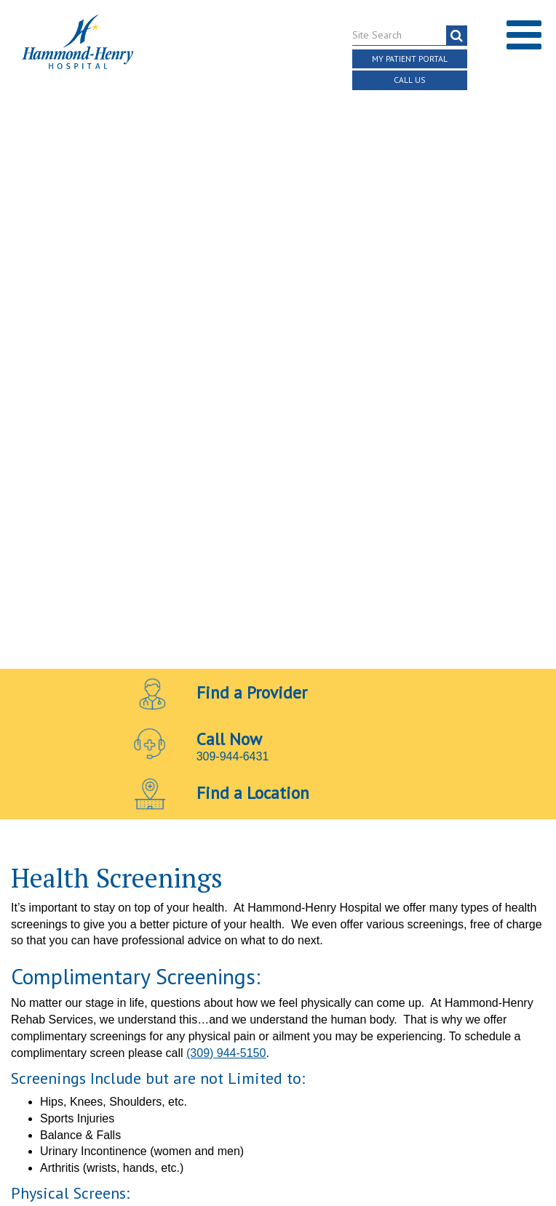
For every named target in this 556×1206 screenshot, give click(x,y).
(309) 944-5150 (226, 493)
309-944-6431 (232, 196)
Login (369, 941)
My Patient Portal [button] (410, 58)
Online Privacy (308, 941)
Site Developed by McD (278, 1032)
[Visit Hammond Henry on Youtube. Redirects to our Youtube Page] (279, 894)
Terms (40, 924)
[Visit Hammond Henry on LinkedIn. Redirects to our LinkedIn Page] (313, 894)
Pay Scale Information (278, 1162)
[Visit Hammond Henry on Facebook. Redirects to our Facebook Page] (244, 894)
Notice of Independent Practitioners (157, 924)
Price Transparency (310, 924)
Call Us (410, 80)
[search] (456, 34)
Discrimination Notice (426, 924)
